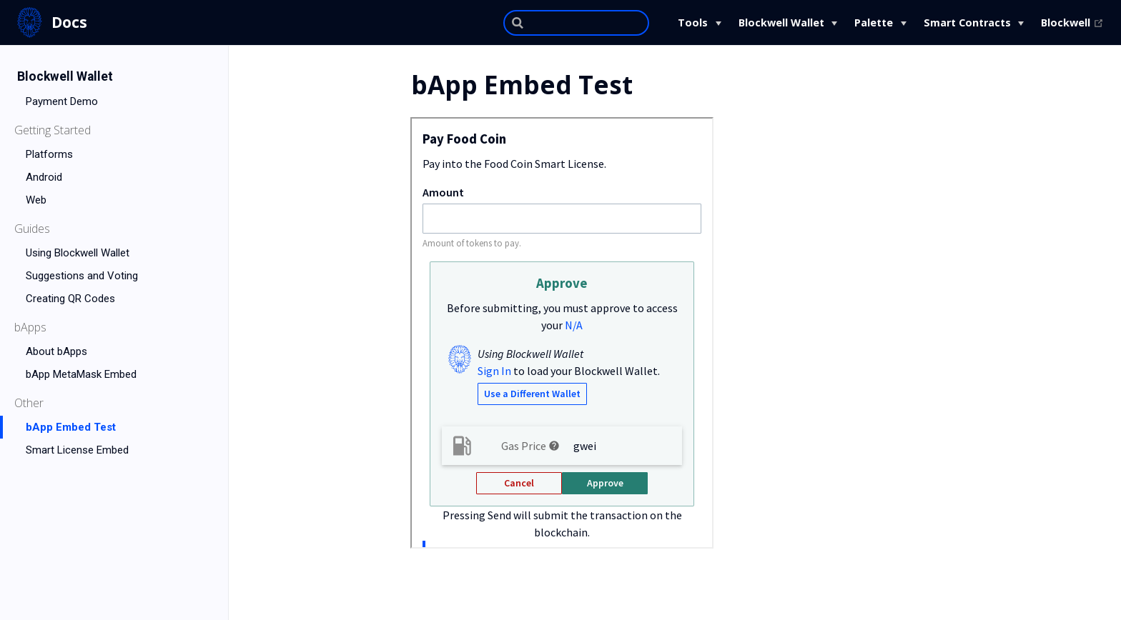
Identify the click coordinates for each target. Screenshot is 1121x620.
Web (36, 200)
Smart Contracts (967, 22)
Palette (873, 22)
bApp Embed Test (71, 427)
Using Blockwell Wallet (77, 252)
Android (44, 177)
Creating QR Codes (70, 298)
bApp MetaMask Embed (81, 374)
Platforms (49, 154)
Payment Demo (62, 101)
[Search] (576, 23)
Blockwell (1072, 22)
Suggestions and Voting (82, 275)
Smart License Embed (77, 450)
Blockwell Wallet (781, 22)
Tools (693, 22)
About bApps (56, 351)
